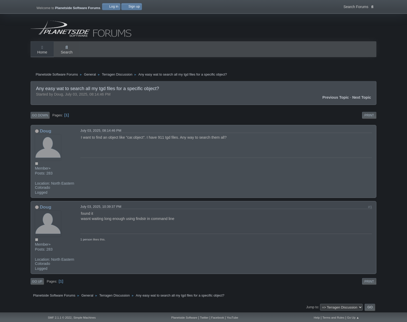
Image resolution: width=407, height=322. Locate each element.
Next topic (361, 97)
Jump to (312, 307)
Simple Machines (84, 317)
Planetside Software (184, 317)
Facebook (217, 317)
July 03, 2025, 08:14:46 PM (100, 130)
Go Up (37, 281)
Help (317, 317)
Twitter (204, 317)
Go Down (40, 115)
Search (67, 50)
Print (369, 115)
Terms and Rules (333, 317)
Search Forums (358, 6)
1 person (86, 239)
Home (42, 50)
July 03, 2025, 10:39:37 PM (100, 207)
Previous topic (335, 97)
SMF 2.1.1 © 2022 (60, 317)
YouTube (232, 317)
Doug (45, 130)
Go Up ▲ (353, 317)
